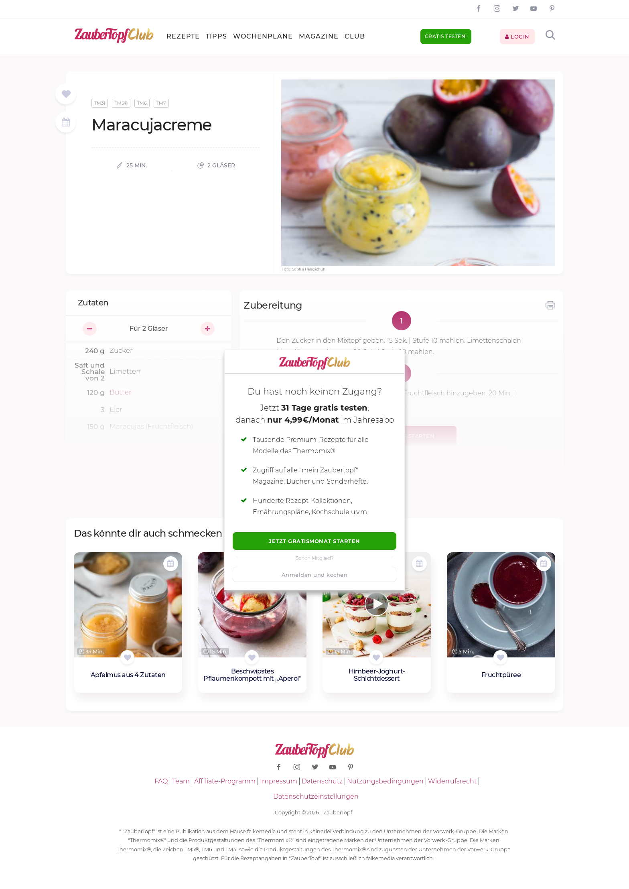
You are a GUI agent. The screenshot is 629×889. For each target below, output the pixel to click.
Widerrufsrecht (452, 781)
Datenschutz (322, 781)
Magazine (319, 36)
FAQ (161, 781)
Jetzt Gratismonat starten (314, 541)
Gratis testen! (446, 36)
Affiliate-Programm (225, 781)
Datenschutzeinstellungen (316, 796)
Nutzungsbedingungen (385, 781)
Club (355, 36)
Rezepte (183, 36)
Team (181, 781)
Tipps (216, 36)
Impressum (278, 781)
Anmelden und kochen (315, 575)
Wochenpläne (263, 36)
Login (517, 36)
